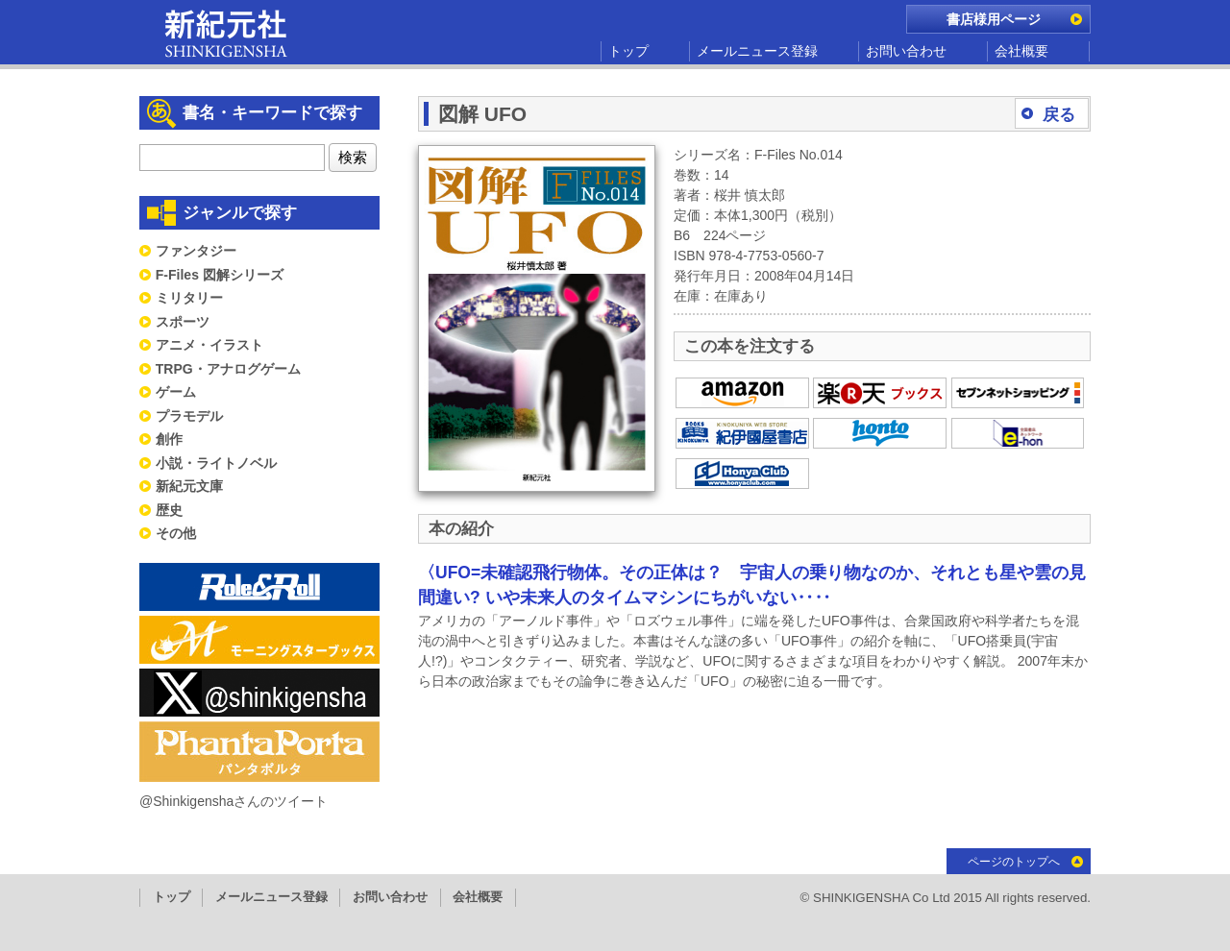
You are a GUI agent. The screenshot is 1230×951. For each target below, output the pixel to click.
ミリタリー (189, 297)
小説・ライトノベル (216, 463)
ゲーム (176, 392)
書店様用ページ (994, 19)
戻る (1059, 115)
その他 (176, 533)
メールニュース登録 (757, 51)
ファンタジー (196, 250)
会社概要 (1021, 51)
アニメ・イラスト (209, 345)
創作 (169, 439)
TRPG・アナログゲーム (228, 369)
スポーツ (182, 321)
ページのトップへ (1014, 861)
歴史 (169, 510)
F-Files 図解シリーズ (219, 274)
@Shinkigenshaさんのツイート (233, 801)
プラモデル (189, 416)
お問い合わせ (906, 51)
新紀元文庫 (189, 486)
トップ (628, 51)
